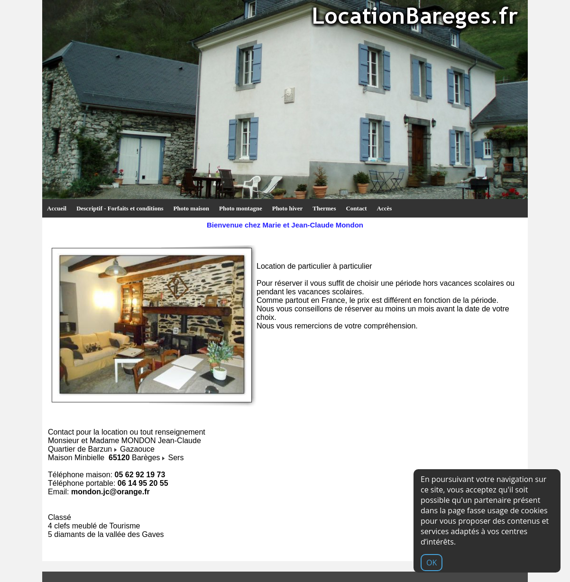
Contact (356, 208)
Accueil (56, 208)
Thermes (324, 208)
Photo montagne (240, 208)
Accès (384, 208)
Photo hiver (287, 208)
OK (431, 562)
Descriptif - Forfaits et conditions (119, 208)
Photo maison (191, 208)
